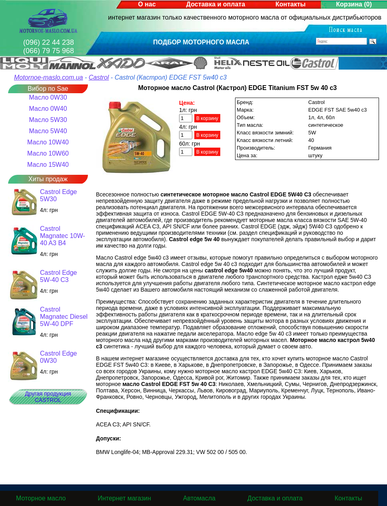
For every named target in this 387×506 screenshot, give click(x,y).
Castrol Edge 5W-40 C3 (58, 276)
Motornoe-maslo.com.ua (48, 77)
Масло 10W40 (48, 142)
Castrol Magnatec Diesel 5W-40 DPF (64, 316)
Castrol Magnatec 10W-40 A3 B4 (62, 235)
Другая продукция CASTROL (48, 396)
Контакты (290, 4)
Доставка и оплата (215, 4)
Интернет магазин (124, 498)
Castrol (99, 77)
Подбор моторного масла (201, 42)
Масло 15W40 (48, 164)
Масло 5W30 (48, 119)
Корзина (354, 4)
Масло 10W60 (48, 153)
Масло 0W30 (48, 97)
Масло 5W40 (48, 131)
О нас (147, 4)
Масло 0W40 (48, 108)
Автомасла (199, 498)
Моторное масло (41, 498)
